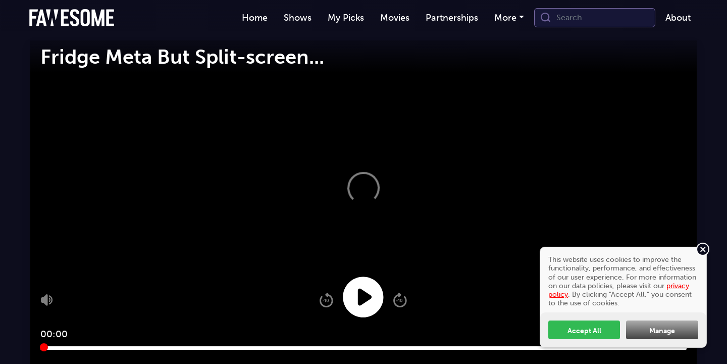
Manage (662, 330)
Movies (394, 17)
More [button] (505, 17)
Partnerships (452, 17)
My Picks (346, 17)
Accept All (584, 330)
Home (255, 17)
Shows (297, 17)
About (678, 17)
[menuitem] (255, 18)
